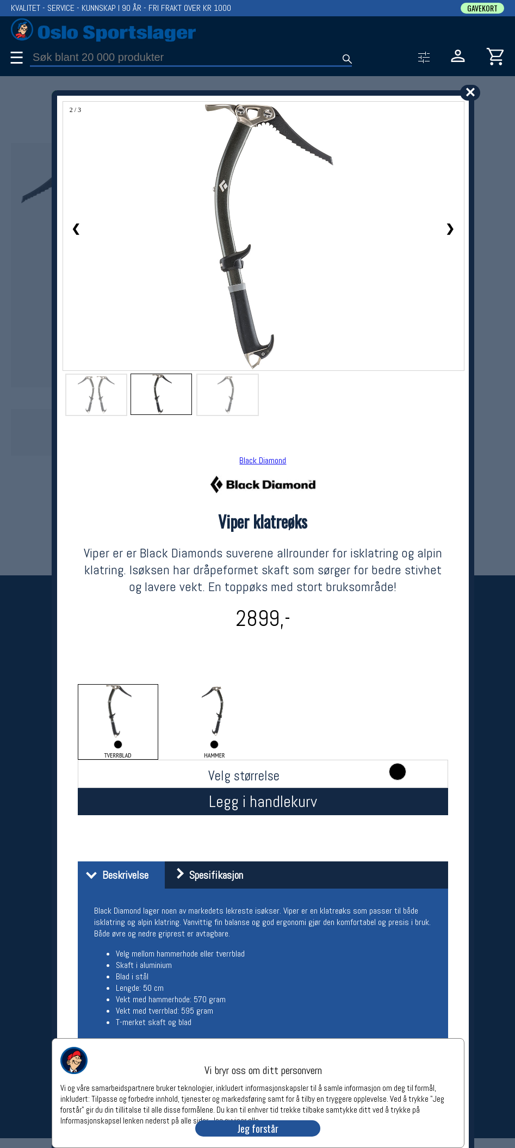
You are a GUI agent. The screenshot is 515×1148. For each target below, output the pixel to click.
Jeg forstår (257, 1128)
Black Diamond (262, 460)
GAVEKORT (482, 8)
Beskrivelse (114, 875)
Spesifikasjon (205, 875)
